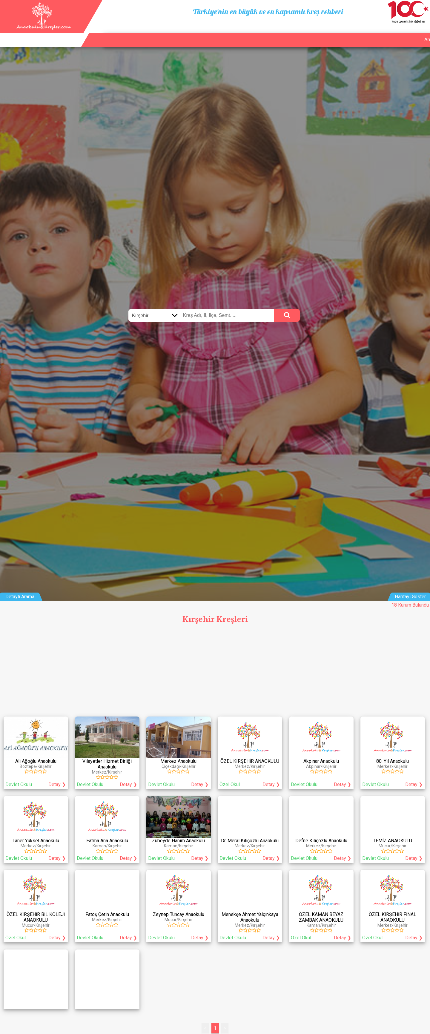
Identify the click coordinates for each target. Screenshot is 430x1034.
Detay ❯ (57, 784)
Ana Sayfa (332, 32)
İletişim (397, 32)
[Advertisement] (215, 671)
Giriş (421, 32)
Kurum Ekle (366, 32)
